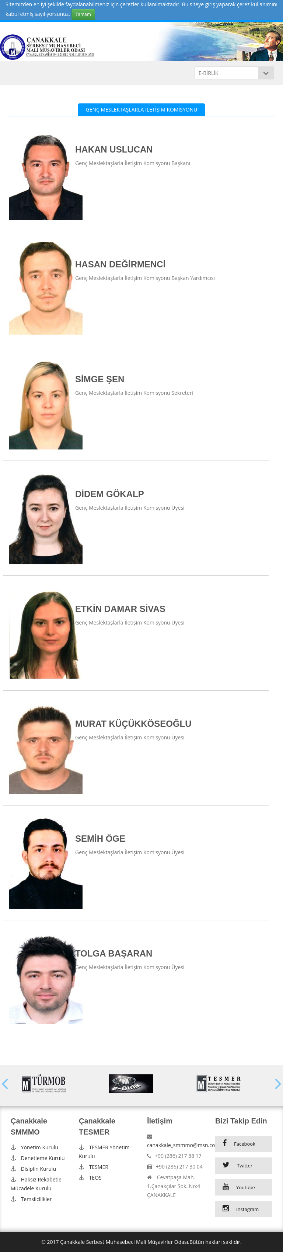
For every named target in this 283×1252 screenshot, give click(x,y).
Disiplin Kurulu (38, 1168)
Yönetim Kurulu (39, 1147)
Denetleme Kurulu (43, 1158)
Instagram (247, 1209)
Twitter (244, 1165)
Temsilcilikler (36, 1199)
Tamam (83, 14)
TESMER (98, 1166)
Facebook (244, 1143)
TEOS (95, 1177)
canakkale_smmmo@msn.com (183, 1145)
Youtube (245, 1187)
